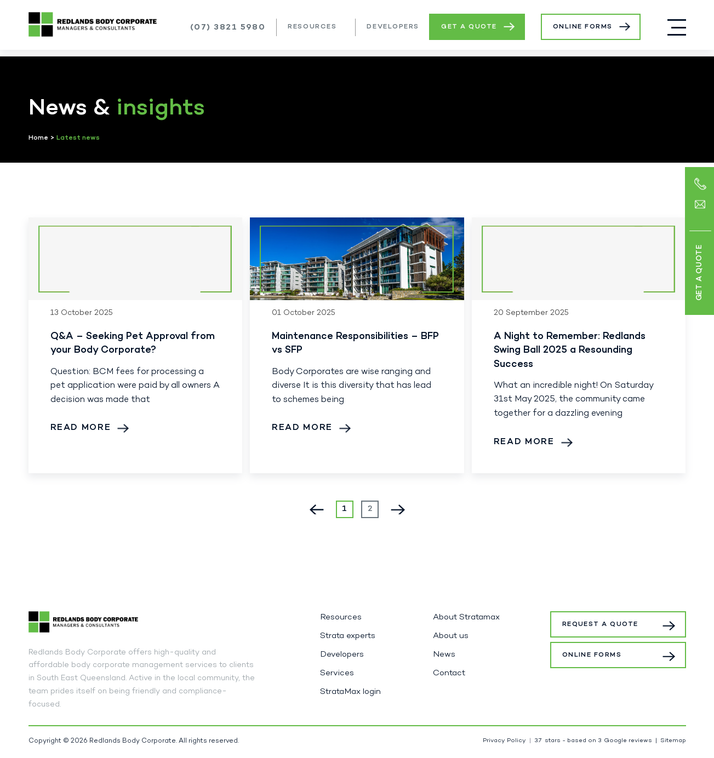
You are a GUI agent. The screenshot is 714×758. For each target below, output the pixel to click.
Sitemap (673, 741)
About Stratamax (466, 617)
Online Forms (583, 26)
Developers (393, 26)
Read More (80, 428)
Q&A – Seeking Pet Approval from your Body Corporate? (132, 343)
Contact (449, 673)
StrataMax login (350, 691)
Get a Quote (469, 26)
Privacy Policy (504, 741)
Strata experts (347, 635)
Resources (312, 26)
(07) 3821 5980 (228, 27)
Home (38, 138)
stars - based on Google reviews (593, 741)
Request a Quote (602, 624)
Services (337, 673)
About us (451, 635)
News (444, 654)
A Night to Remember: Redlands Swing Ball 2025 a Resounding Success (570, 350)
